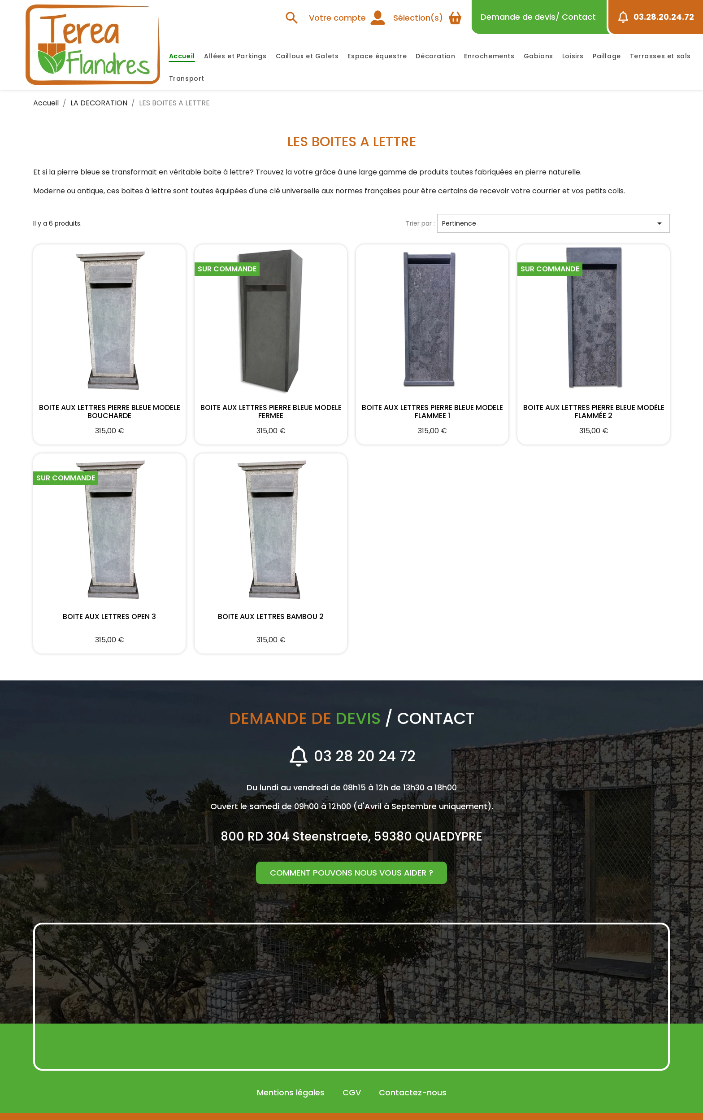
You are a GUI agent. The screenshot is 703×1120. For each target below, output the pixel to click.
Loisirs (573, 56)
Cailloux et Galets (307, 56)
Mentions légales (291, 1092)
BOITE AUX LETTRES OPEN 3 (109, 617)
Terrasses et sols (660, 56)
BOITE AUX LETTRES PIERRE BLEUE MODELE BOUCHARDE (109, 411)
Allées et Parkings (235, 56)
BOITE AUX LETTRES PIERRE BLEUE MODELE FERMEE (271, 411)
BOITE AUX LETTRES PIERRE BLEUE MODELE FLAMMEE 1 (432, 411)
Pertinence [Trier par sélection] (553, 223)
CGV (352, 1092)
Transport (186, 78)
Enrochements (489, 56)
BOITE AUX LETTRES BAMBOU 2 (271, 617)
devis (538, 16)
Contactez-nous (413, 1092)
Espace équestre (377, 56)
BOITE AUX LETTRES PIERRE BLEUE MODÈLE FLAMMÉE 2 (594, 411)
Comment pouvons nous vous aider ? (351, 872)
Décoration (435, 56)
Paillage (607, 56)
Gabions (538, 56)
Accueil (182, 56)
